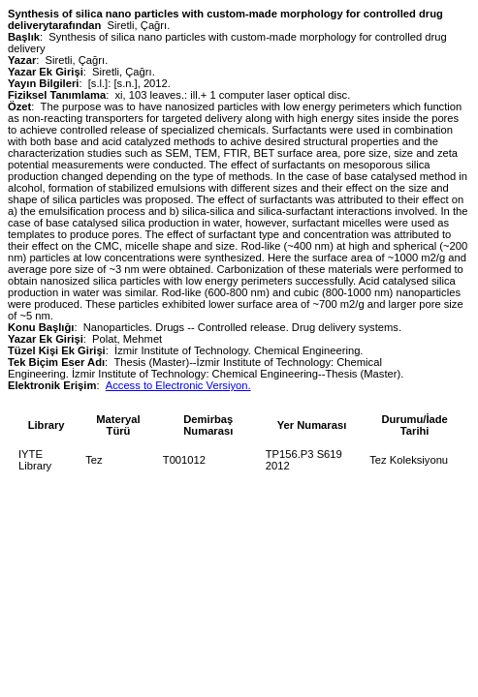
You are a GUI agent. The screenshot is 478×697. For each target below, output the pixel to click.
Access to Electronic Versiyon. (178, 385)
